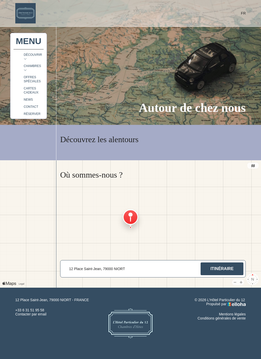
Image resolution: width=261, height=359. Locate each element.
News (28, 99)
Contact (31, 107)
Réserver (32, 114)
